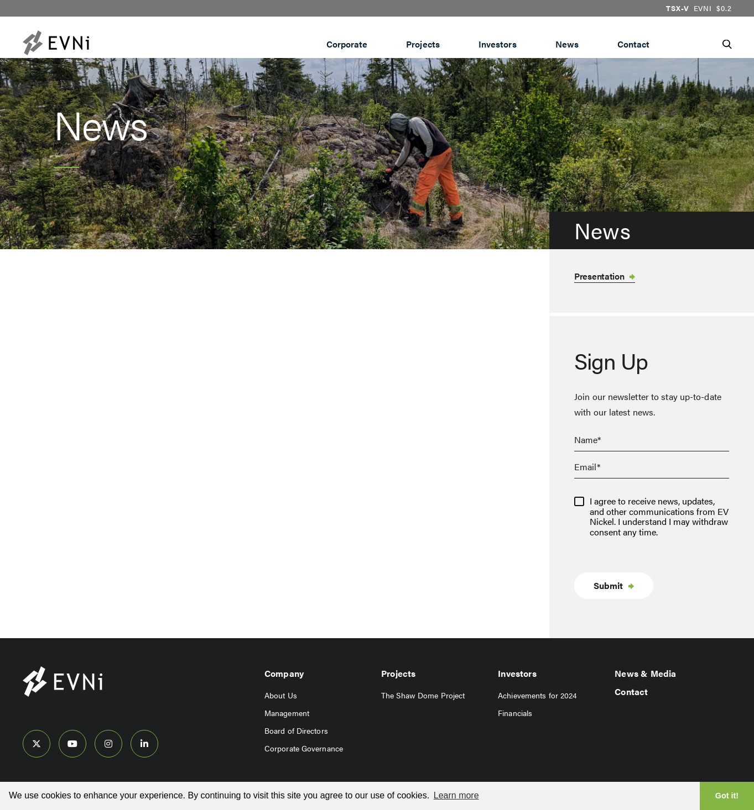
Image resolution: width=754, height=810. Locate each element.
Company (284, 673)
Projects (423, 44)
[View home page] (62, 693)
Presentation (599, 276)
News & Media (645, 673)
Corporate (347, 44)
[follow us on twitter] (36, 744)
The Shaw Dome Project (423, 695)
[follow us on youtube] (72, 744)
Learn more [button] (456, 795)
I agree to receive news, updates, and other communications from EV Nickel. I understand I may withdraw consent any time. (659, 516)
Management (286, 712)
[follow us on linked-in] (144, 744)
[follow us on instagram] (108, 744)
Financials (515, 712)
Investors (498, 44)
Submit (608, 585)
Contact (633, 44)
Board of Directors (296, 730)
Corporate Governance (303, 748)
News (567, 44)
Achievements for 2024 (537, 695)
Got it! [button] (727, 795)
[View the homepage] (78, 42)
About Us (280, 695)
